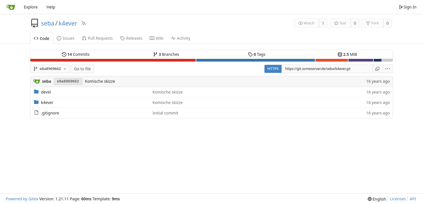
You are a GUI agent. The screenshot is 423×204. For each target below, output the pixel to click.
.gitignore (50, 113)
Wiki (157, 38)
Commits (76, 54)
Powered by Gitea (22, 198)
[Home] (11, 7)
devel (46, 92)
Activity (180, 38)
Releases (131, 38)
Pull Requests (97, 38)
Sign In (407, 7)
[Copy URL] (377, 69)
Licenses (398, 198)
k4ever (67, 23)
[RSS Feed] (83, 23)
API (413, 198)
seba (47, 23)
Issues (65, 38)
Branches (166, 54)
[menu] (387, 69)
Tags (256, 54)
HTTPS (273, 68)
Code (41, 38)
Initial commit (165, 113)
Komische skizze (100, 81)
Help (50, 7)
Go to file (82, 68)
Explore (31, 7)
